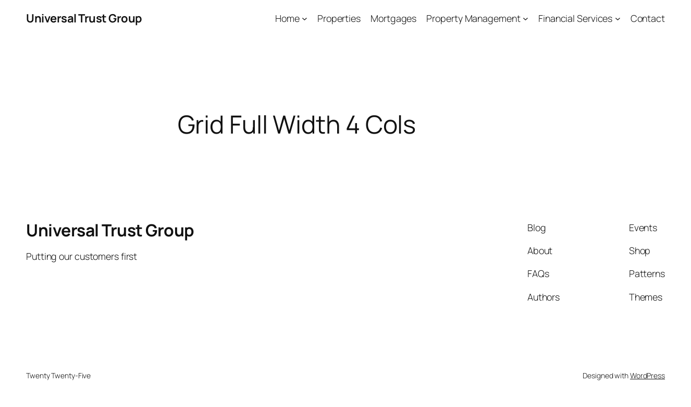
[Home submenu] (304, 18)
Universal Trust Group (84, 18)
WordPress (647, 375)
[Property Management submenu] (525, 18)
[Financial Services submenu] (618, 18)
